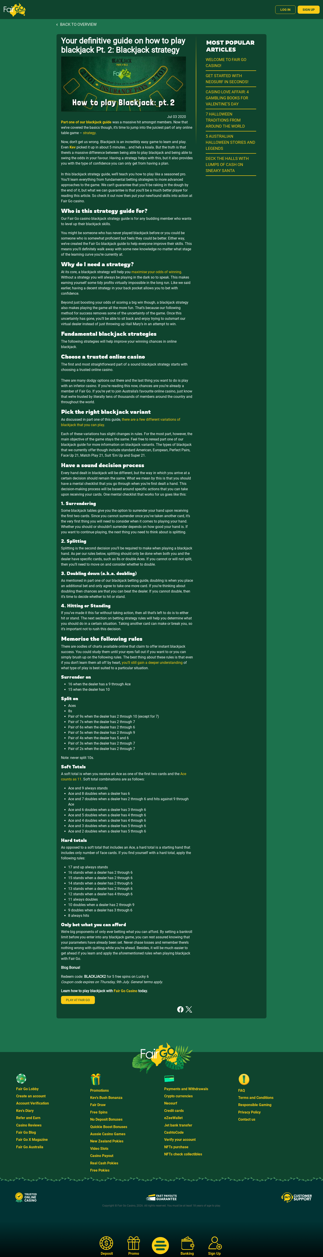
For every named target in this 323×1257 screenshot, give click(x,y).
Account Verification (32, 1103)
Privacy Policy (249, 1112)
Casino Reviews (28, 1125)
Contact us (246, 1119)
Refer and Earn (28, 1118)
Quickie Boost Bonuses (108, 1127)
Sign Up (309, 9)
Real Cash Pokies (104, 1163)
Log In (285, 9)
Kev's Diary (25, 1111)
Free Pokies (99, 1170)
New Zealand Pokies (106, 1141)
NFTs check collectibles (183, 1154)
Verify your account (180, 1139)
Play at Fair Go (78, 1000)
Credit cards (174, 1111)
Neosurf (170, 1103)
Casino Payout (101, 1156)
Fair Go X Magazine (32, 1139)
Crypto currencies (178, 1096)
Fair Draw (98, 1105)
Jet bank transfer (178, 1125)
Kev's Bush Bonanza (106, 1098)
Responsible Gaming (254, 1105)
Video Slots (99, 1148)
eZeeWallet (173, 1118)
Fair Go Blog (26, 1132)
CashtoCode (174, 1132)
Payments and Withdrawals (186, 1089)
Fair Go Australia (29, 1147)
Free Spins (98, 1112)
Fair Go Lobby (27, 1089)
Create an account (31, 1096)
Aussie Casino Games (107, 1134)
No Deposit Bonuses (106, 1119)
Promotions (99, 1090)
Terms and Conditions (255, 1098)
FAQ (241, 1090)
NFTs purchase (176, 1147)
